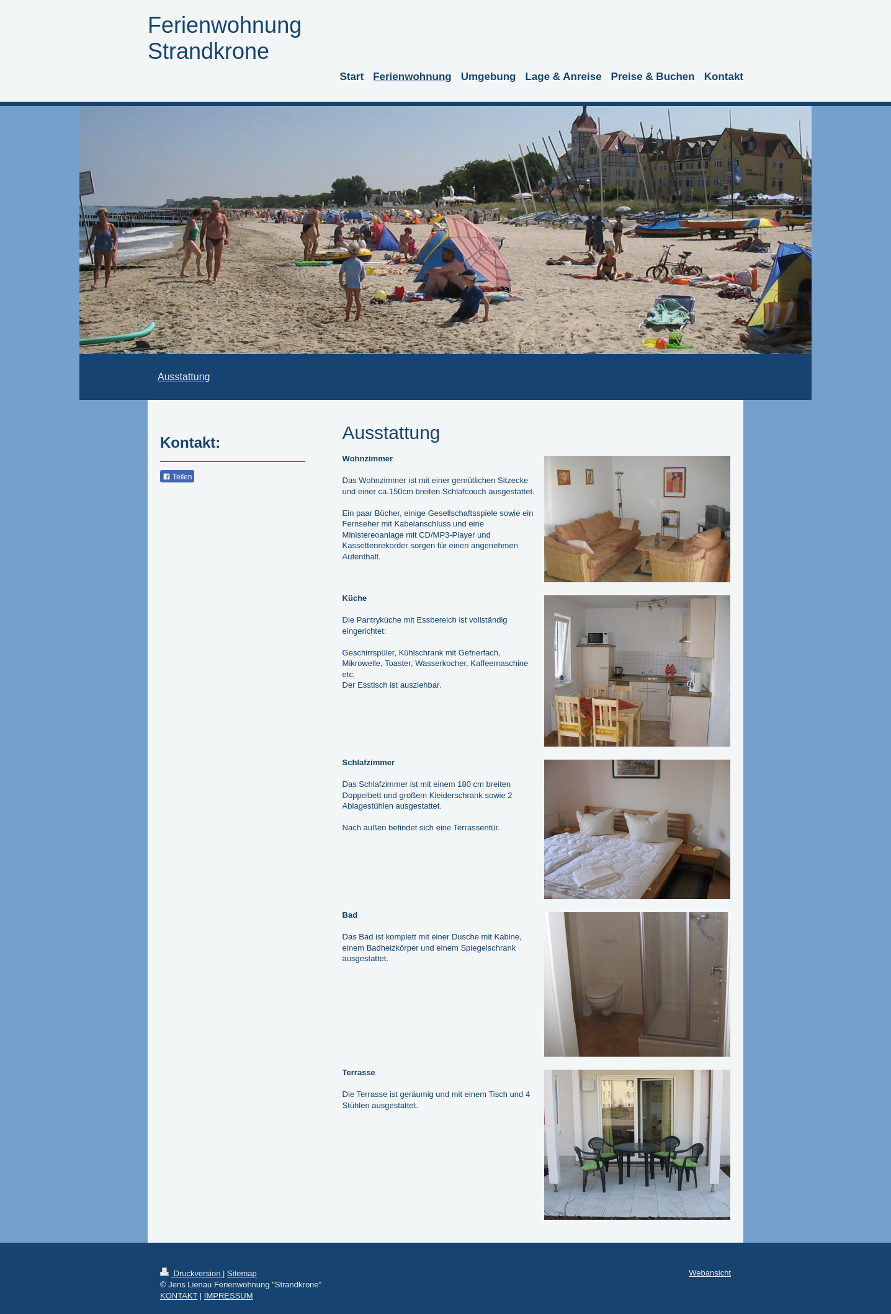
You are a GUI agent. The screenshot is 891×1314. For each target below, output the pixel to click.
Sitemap (242, 1273)
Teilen (177, 477)
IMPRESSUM (228, 1295)
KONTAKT (178, 1295)
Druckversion (191, 1273)
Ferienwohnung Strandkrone (225, 38)
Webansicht (710, 1272)
